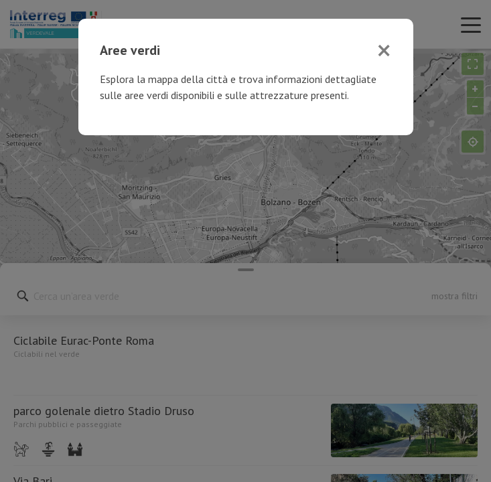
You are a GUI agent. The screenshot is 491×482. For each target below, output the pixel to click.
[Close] (384, 49)
